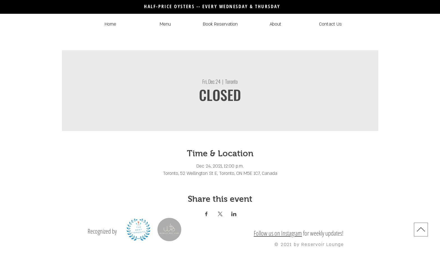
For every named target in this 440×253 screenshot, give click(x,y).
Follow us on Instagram (278, 233)
